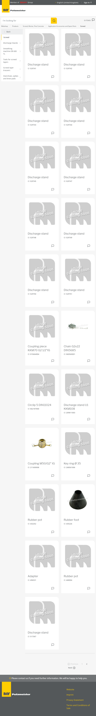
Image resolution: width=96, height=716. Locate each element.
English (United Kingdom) (67, 2)
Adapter (33, 576)
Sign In (88, 2)
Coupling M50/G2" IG (41, 463)
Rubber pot (35, 519)
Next (71, 668)
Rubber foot (71, 519)
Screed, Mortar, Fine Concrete (33, 26)
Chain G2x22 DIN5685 (72, 348)
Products (15, 26)
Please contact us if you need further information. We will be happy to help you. (48, 678)
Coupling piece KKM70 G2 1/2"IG (39, 348)
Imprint (70, 694)
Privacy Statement (75, 700)
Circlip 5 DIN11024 (39, 405)
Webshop (4, 26)
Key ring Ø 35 (72, 463)
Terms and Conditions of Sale (78, 707)
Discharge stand (38, 64)
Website (70, 689)
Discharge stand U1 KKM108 (76, 406)
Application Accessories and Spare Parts (62, 26)
